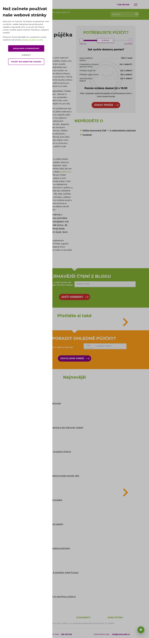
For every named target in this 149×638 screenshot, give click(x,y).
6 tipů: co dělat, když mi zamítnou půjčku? (54, 597)
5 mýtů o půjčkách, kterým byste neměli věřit (55, 476)
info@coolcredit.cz (121, 634)
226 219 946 (122, 4)
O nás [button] (48, 618)
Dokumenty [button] (83, 618)
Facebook (87, 135)
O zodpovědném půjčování (123, 130)
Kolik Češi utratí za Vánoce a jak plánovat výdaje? (57, 428)
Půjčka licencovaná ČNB (94, 130)
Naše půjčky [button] (115, 618)
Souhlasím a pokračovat (26, 48)
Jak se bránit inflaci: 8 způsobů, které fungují (55, 573)
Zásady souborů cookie (32, 40)
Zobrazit (26, 55)
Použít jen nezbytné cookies (26, 62)
